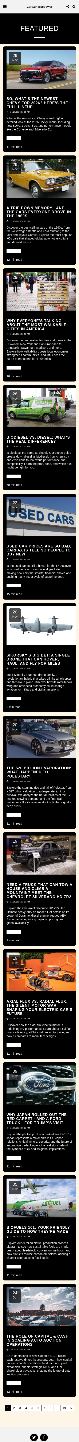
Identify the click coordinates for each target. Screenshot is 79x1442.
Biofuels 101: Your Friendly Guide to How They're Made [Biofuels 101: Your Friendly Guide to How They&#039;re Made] (38, 1229)
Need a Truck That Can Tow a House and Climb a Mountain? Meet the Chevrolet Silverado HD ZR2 (39, 891)
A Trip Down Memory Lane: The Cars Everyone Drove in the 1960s (39, 212)
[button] (4, 6)
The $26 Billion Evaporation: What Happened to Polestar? (39, 772)
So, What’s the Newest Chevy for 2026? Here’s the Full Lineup (37, 103)
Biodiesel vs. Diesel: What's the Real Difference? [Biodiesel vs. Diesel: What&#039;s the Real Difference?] (38, 439)
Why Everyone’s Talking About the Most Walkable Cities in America (37, 325)
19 (64, 1408)
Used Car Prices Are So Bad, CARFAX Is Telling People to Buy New (39, 550)
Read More (14, 138)
